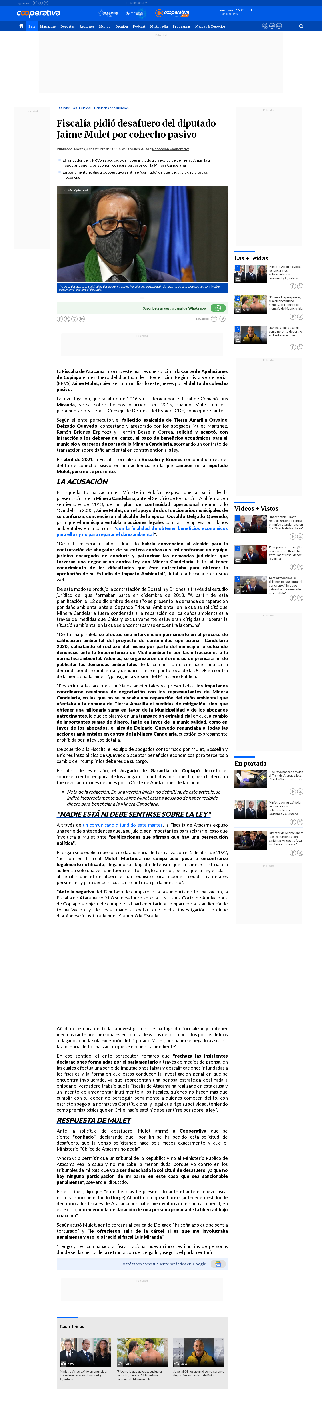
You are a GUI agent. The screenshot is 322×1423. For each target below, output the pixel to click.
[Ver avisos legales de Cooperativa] (265, 30)
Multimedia (159, 26)
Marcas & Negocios (210, 26)
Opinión (121, 26)
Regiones (87, 26)
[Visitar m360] (272, 30)
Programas (181, 26)
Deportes (67, 26)
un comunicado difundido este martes (122, 825)
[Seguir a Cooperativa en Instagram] (46, 3)
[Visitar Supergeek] (279, 30)
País (31, 26)
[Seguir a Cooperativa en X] (40, 3)
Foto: (63, 190)
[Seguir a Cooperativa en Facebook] (35, 3)
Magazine (48, 26)
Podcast (139, 26)
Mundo (104, 26)
